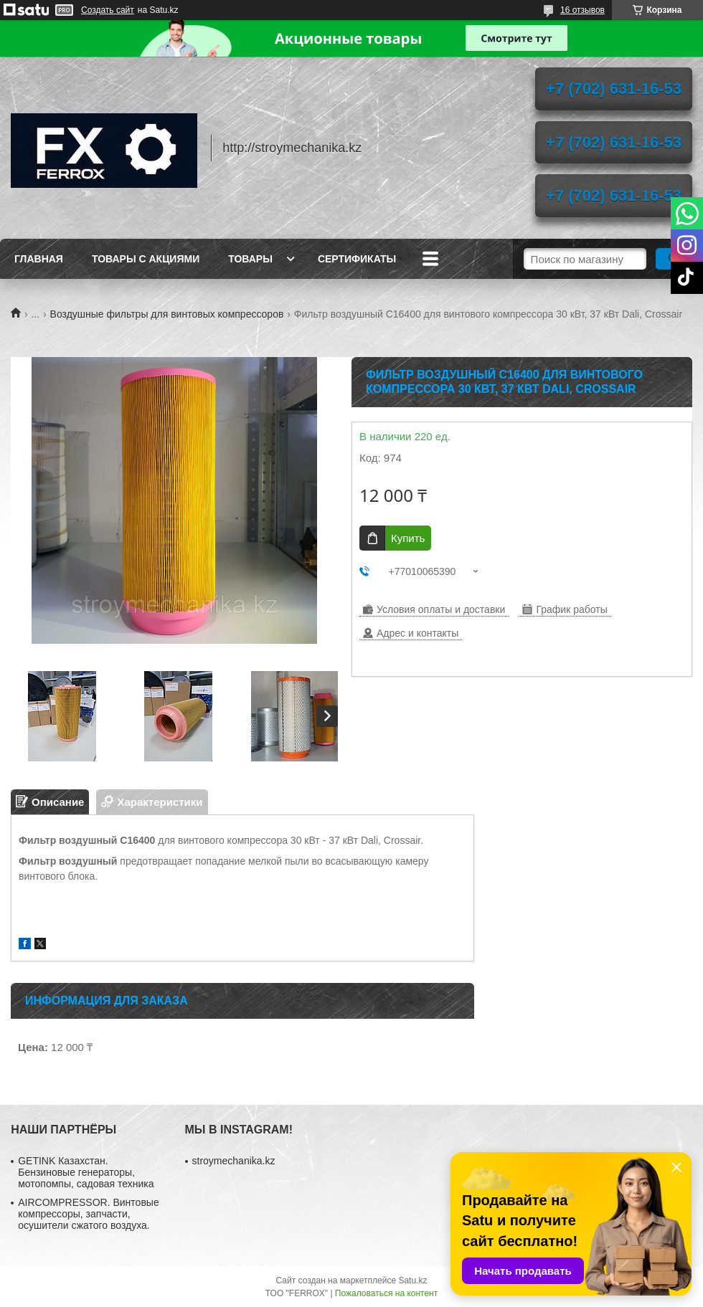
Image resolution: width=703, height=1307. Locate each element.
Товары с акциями (145, 259)
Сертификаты (357, 259)
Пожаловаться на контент (386, 1293)
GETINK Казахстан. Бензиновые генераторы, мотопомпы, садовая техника (86, 1172)
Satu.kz (412, 1280)
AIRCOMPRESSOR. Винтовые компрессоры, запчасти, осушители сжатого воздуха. (88, 1214)
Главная (38, 259)
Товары (250, 259)
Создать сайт (107, 10)
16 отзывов (582, 10)
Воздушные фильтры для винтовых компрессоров (167, 314)
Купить (408, 538)
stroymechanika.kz (233, 1160)
